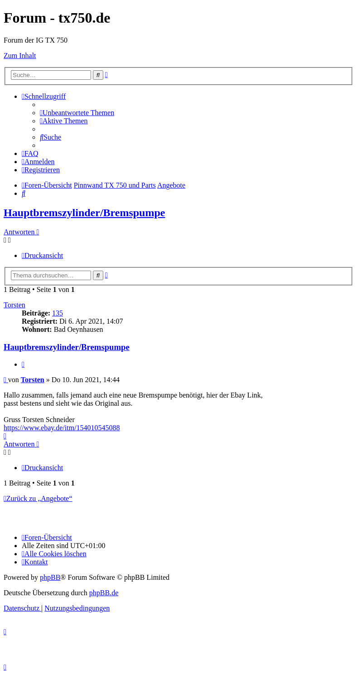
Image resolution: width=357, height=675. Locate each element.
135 (57, 313)
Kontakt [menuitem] (35, 562)
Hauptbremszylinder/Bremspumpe (84, 213)
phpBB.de (103, 593)
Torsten (14, 305)
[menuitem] (77, 113)
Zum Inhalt (20, 55)
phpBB (50, 577)
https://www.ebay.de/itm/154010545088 (62, 428)
